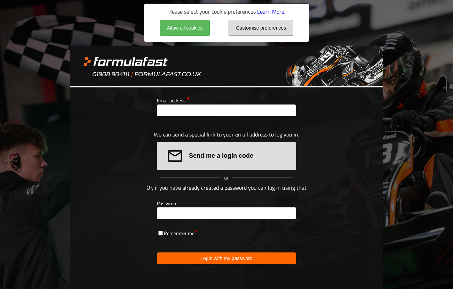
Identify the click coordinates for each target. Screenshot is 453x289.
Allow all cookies (185, 28)
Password (167, 203)
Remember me (179, 233)
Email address (171, 100)
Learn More (270, 11)
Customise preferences (261, 28)
